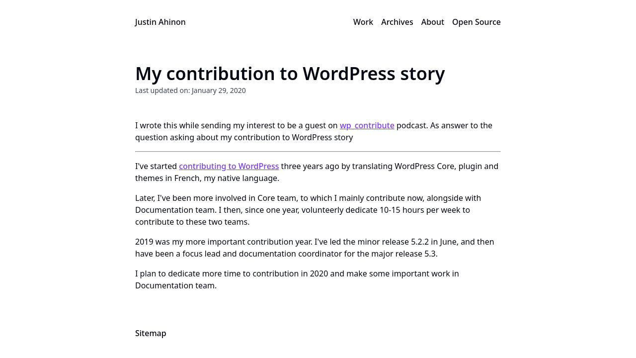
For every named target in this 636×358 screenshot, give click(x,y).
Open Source (476, 21)
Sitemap (150, 333)
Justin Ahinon (160, 21)
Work (363, 21)
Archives (397, 21)
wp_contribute (367, 125)
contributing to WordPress (229, 166)
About (432, 21)
